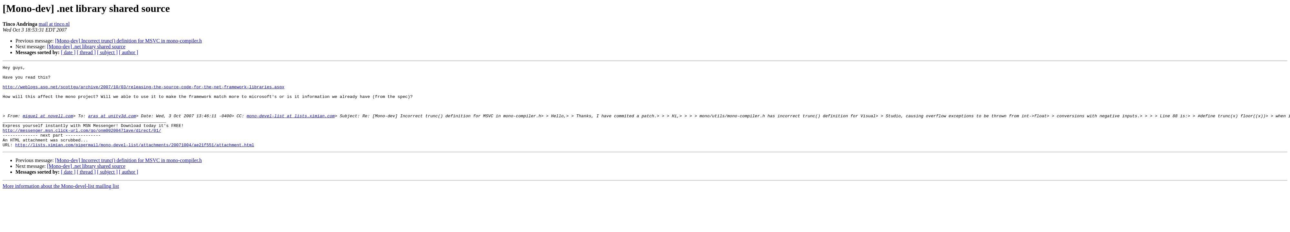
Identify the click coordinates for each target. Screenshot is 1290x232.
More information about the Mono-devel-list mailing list (61, 202)
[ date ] (68, 52)
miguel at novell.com (48, 126)
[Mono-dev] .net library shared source (86, 46)
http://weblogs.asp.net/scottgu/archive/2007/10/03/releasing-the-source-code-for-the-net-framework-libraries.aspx (143, 91)
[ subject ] (107, 52)
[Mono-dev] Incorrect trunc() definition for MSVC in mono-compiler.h (128, 41)
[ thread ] (86, 52)
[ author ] (128, 52)
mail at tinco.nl (54, 24)
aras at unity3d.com (112, 126)
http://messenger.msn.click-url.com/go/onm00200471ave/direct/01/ (82, 144)
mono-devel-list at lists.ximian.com (291, 126)
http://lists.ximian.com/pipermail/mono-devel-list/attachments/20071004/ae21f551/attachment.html (134, 161)
